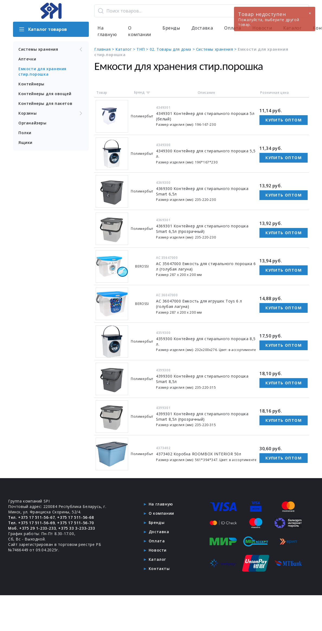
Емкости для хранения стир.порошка (42, 71)
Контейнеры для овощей (44, 93)
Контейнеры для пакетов (45, 103)
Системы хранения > (217, 49)
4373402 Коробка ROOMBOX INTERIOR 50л (198, 453)
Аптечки (27, 59)
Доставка (202, 28)
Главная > (104, 49)
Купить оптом (283, 120)
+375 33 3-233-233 (76, 528)
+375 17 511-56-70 (75, 522)
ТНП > (143, 49)
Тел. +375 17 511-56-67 (31, 517)
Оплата (157, 540)
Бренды (171, 28)
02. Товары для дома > (173, 49)
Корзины (50, 113)
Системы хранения (50, 49)
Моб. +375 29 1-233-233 (32, 528)
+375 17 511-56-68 (75, 517)
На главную (107, 31)
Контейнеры (31, 83)
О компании (139, 31)
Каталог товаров (42, 29)
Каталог (157, 559)
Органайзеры (32, 122)
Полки (24, 132)
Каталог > (125, 49)
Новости (158, 550)
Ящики (25, 142)
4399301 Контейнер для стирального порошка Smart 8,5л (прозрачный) (202, 416)
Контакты (159, 568)
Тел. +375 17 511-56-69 (31, 522)
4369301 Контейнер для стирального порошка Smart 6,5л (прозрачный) (202, 228)
